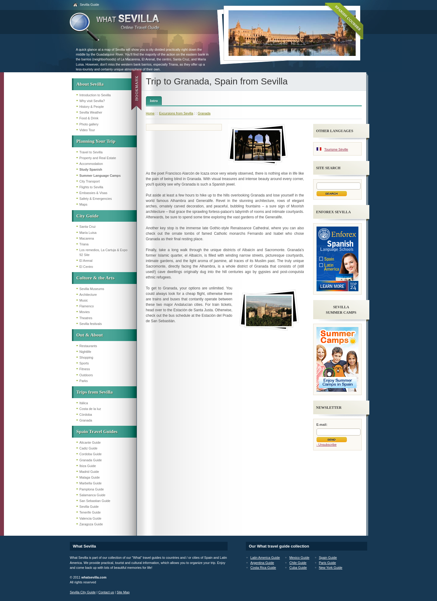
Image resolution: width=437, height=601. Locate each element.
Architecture (88, 294)
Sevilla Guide (89, 4)
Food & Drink (89, 118)
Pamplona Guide (92, 489)
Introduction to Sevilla (95, 95)
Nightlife (85, 351)
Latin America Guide (265, 557)
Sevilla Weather (91, 112)
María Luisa (88, 232)
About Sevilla (90, 84)
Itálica (84, 403)
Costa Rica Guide (263, 567)
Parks (84, 381)
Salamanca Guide (93, 495)
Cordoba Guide (91, 454)
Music (84, 300)
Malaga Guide (90, 477)
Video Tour (87, 130)
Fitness (85, 369)
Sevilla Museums (92, 289)
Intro (154, 101)
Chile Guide (297, 563)
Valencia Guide (90, 518)
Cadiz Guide (88, 448)
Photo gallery (89, 124)
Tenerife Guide (90, 512)
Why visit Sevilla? (92, 101)
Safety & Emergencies (96, 198)
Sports (84, 363)
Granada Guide (91, 460)
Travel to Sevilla (91, 152)
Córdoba (86, 414)
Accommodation (91, 164)
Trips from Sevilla (94, 391)
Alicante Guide (90, 442)
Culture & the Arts (95, 277)
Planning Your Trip (96, 141)
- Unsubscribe (327, 444)
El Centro (86, 266)
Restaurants (88, 346)
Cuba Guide (298, 567)
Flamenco (87, 306)
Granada (86, 420)
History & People (92, 106)
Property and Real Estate (98, 158)
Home (150, 113)
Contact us (106, 592)
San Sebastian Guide (95, 501)
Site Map (123, 592)
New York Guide (330, 567)
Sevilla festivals (91, 324)
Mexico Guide (299, 557)
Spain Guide (328, 557)
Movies (85, 312)
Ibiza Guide (88, 466)
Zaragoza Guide (91, 524)
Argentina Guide (262, 563)
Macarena (87, 238)
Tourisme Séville (336, 149)
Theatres (86, 318)
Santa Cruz (88, 226)
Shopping (86, 357)
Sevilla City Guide (83, 592)
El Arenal (86, 260)
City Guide (87, 215)
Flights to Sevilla (91, 187)
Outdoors (86, 375)
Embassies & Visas (93, 193)
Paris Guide (327, 563)
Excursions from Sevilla (176, 113)
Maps (83, 204)
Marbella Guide (91, 483)
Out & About (89, 334)
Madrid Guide (89, 471)
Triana (84, 244)
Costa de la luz (90, 409)
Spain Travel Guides (96, 431)
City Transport (90, 181)
